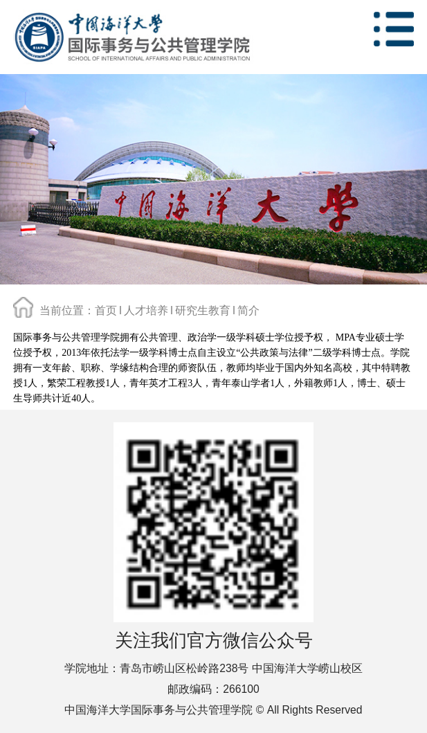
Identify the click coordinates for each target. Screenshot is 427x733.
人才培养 (146, 310)
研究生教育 (202, 310)
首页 (106, 310)
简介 (248, 310)
